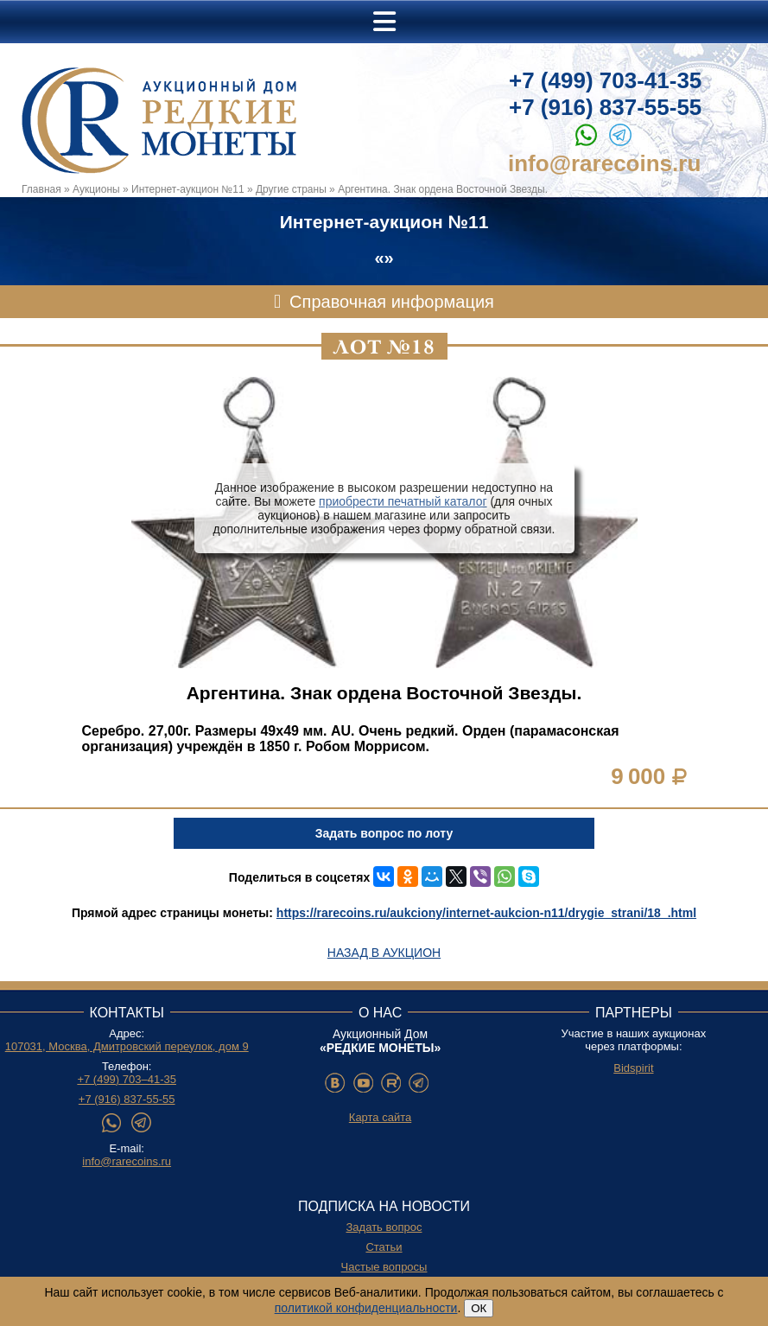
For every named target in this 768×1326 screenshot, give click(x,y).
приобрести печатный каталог (402, 501)
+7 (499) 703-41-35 (605, 80)
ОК (478, 1308)
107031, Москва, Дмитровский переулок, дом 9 (127, 1046)
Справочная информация (391, 301)
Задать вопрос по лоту (384, 833)
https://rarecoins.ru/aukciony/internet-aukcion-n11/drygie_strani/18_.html (486, 913)
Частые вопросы (384, 1266)
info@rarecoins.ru (604, 163)
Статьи (383, 1246)
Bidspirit (633, 1067)
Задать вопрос (384, 1227)
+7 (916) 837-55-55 (605, 107)
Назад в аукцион (384, 952)
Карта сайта (380, 1117)
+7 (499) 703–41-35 (126, 1079)
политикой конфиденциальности (366, 1308)
